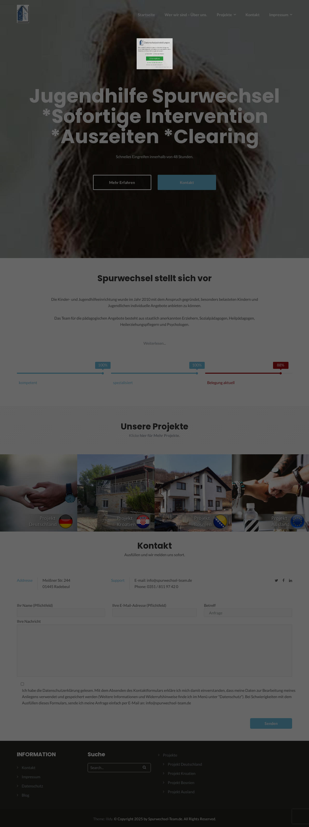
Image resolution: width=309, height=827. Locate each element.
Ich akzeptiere (154, 65)
